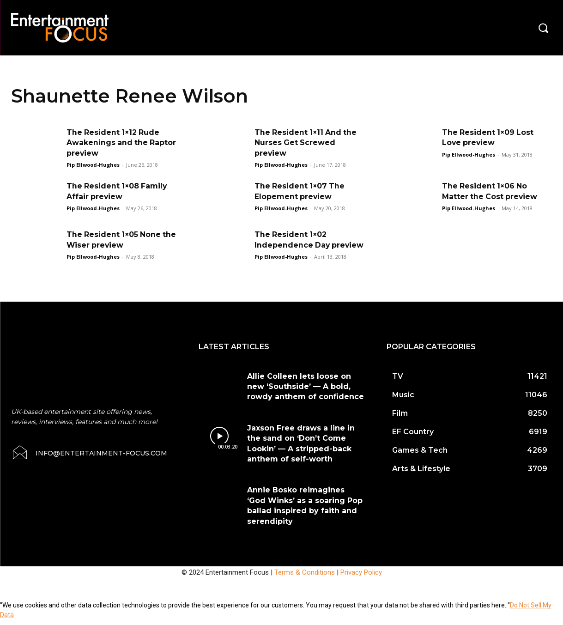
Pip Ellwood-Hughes (93, 164)
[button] (543, 27)
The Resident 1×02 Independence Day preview (292, 245)
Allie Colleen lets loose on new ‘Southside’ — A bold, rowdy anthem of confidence (305, 392)
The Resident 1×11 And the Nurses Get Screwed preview (306, 143)
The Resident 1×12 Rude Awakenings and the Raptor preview (114, 143)
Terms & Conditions (304, 577)
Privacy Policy (361, 577)
